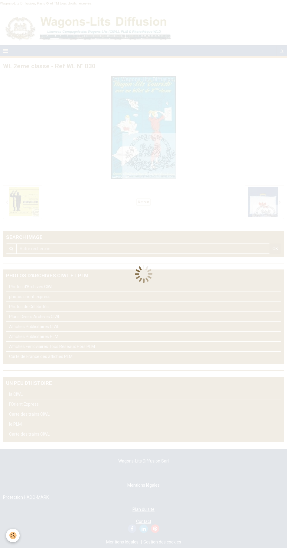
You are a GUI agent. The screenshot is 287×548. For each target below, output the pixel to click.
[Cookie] (13, 535)
